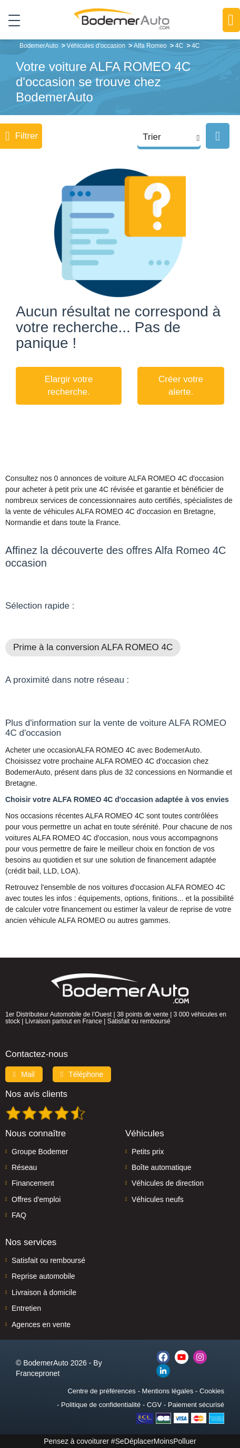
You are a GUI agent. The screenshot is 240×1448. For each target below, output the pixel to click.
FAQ (19, 1215)
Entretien (26, 1308)
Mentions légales (168, 1391)
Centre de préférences (101, 1391)
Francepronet (37, 1373)
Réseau (24, 1167)
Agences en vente (41, 1324)
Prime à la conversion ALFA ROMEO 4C (93, 647)
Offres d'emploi (36, 1199)
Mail (24, 1074)
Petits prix (148, 1151)
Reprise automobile (43, 1276)
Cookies (211, 1391)
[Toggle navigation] (10, 20)
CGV (154, 1405)
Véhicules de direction (168, 1183)
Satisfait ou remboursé (48, 1260)
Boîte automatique (162, 1167)
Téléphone (82, 1074)
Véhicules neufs (158, 1199)
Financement (33, 1183)
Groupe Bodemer (40, 1151)
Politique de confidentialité (101, 1405)
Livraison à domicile (44, 1292)
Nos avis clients (36, 1094)
